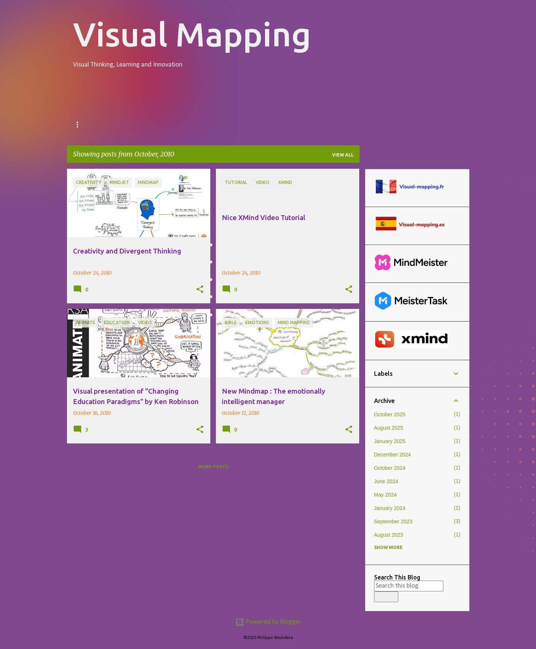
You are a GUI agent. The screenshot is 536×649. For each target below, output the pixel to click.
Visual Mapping (192, 34)
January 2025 (390, 441)
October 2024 (390, 468)
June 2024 (386, 481)
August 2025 (388, 428)
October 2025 (390, 414)
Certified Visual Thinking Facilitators (171, 124)
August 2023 (388, 535)
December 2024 (392, 455)
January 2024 (390, 508)
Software (268, 124)
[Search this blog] (408, 586)
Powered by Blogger (268, 622)
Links (310, 124)
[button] (199, 289)
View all (343, 154)
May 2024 (385, 495)
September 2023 (393, 521)
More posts (213, 466)
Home (82, 124)
